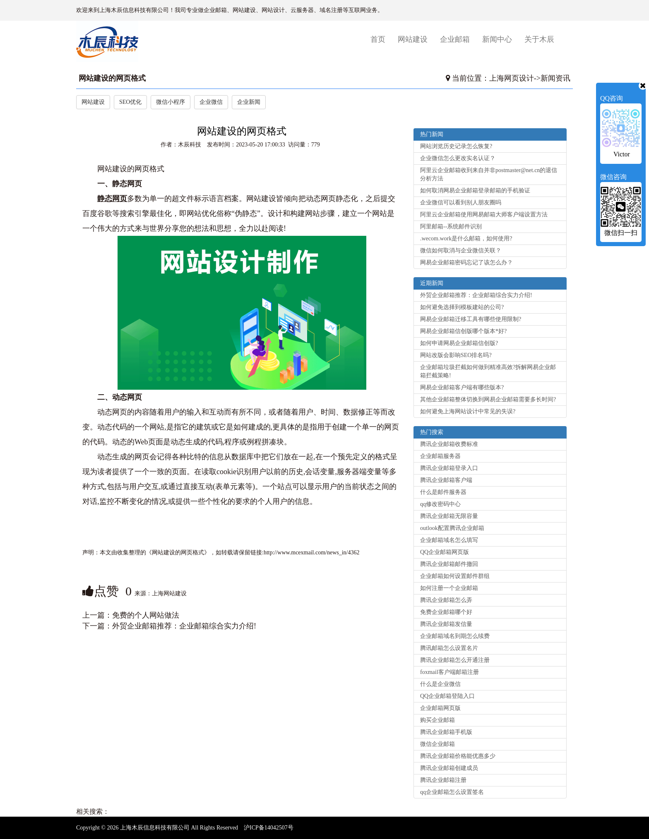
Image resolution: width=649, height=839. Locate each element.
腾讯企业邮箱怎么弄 (446, 600)
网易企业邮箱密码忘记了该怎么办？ (466, 262)
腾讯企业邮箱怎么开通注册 (455, 660)
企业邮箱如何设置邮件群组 (455, 576)
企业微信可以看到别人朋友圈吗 (460, 202)
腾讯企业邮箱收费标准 (449, 444)
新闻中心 (497, 39)
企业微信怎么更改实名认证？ (457, 158)
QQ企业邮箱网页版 (444, 552)
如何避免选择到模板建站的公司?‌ (462, 307)
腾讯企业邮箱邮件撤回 (449, 564)
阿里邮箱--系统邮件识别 (451, 226)
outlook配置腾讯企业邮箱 (452, 528)
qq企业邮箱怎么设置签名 (452, 792)
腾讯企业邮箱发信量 (446, 624)
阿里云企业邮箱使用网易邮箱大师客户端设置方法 (484, 214)
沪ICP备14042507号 (268, 828)
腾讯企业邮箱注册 (443, 780)
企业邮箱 (455, 39)
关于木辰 (539, 39)
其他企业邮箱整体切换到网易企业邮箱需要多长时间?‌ (488, 399)
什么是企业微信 (440, 684)
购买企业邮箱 (437, 720)
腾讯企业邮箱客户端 (446, 480)
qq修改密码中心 (440, 504)
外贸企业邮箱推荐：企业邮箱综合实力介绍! (184, 626)
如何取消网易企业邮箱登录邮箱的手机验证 (475, 190)
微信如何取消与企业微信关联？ (460, 250)
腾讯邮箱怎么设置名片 (449, 648)
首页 (381, 39)
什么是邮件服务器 (443, 492)
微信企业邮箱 (437, 744)
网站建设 (413, 39)
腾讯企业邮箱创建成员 (449, 768)
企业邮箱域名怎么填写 (449, 540)
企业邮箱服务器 (440, 456)
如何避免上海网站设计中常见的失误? (467, 411)
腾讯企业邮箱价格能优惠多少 (457, 756)
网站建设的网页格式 (112, 78)
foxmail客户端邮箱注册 (449, 672)
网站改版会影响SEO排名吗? (456, 355)
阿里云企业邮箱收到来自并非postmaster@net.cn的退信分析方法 (488, 174)
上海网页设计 (511, 78)
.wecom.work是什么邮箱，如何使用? (466, 238)
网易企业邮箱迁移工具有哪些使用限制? (470, 319)
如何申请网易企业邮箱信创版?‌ (459, 343)
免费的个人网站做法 (145, 615)
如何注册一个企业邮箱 (449, 588)
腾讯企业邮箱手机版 (446, 732)
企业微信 (211, 102)
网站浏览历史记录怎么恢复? (456, 146)
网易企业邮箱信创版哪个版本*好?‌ (463, 331)
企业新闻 (248, 102)
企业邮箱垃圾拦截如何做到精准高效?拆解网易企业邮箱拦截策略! (488, 371)
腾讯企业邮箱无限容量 (449, 516)
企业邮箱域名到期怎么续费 (455, 636)
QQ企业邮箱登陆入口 (447, 696)
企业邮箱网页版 (440, 708)
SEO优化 (130, 102)
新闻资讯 (555, 78)
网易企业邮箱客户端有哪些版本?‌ (462, 387)
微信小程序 (170, 102)
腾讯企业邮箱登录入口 (449, 468)
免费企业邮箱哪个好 (446, 612)
